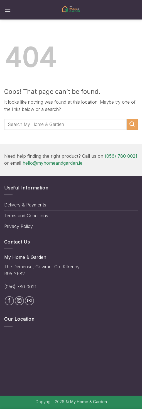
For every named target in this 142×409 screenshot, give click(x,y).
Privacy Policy (18, 226)
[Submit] (132, 124)
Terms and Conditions (26, 215)
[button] (7, 9)
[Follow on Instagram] (19, 300)
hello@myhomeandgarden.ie (52, 163)
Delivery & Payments (25, 205)
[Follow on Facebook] (9, 300)
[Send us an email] (29, 300)
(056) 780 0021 (121, 156)
